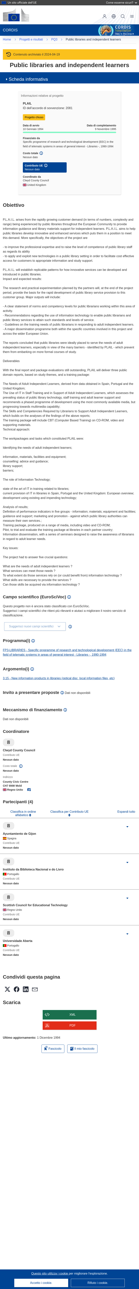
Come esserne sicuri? (121, 2)
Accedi (104, 16)
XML (73, 1014)
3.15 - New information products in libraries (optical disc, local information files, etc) (59, 678)
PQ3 (54, 39)
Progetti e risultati (31, 39)
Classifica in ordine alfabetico (23, 813)
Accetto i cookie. (41, 1282)
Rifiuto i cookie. (97, 1282)
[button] (113, 16)
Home (7, 39)
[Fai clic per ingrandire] (127, 827)
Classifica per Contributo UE (69, 811)
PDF (73, 1025)
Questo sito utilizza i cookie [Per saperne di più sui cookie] (50, 1273)
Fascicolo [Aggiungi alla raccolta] (53, 1048)
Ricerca (123, 16)
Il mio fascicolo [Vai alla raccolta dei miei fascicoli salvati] (82, 1048)
